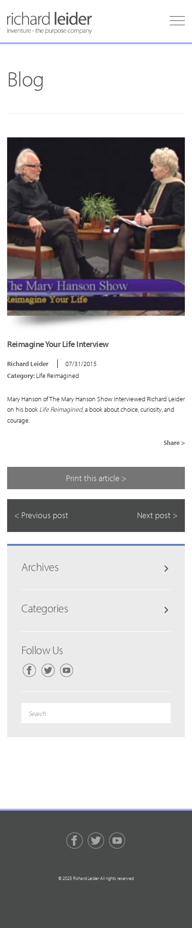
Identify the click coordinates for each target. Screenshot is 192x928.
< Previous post (41, 515)
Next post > (157, 515)
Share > (174, 442)
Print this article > (96, 478)
